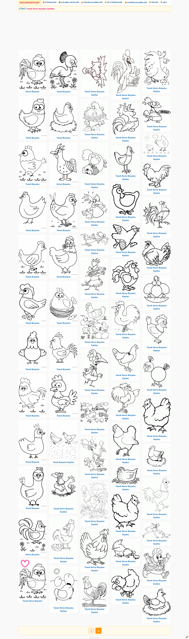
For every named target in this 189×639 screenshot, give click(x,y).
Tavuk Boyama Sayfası (63, 462)
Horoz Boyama (32, 92)
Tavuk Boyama (32, 138)
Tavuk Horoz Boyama (32, 601)
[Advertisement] (91, 29)
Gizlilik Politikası (94, 638)
